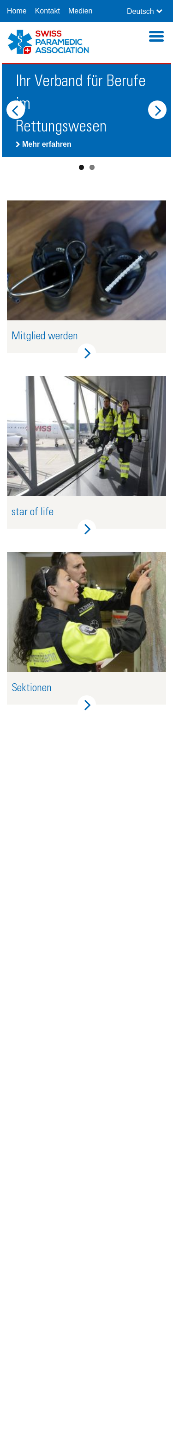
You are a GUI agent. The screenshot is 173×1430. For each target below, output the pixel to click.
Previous (15, 109)
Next (157, 109)
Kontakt (47, 11)
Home (17, 11)
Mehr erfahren (44, 144)
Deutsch (140, 11)
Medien (80, 11)
